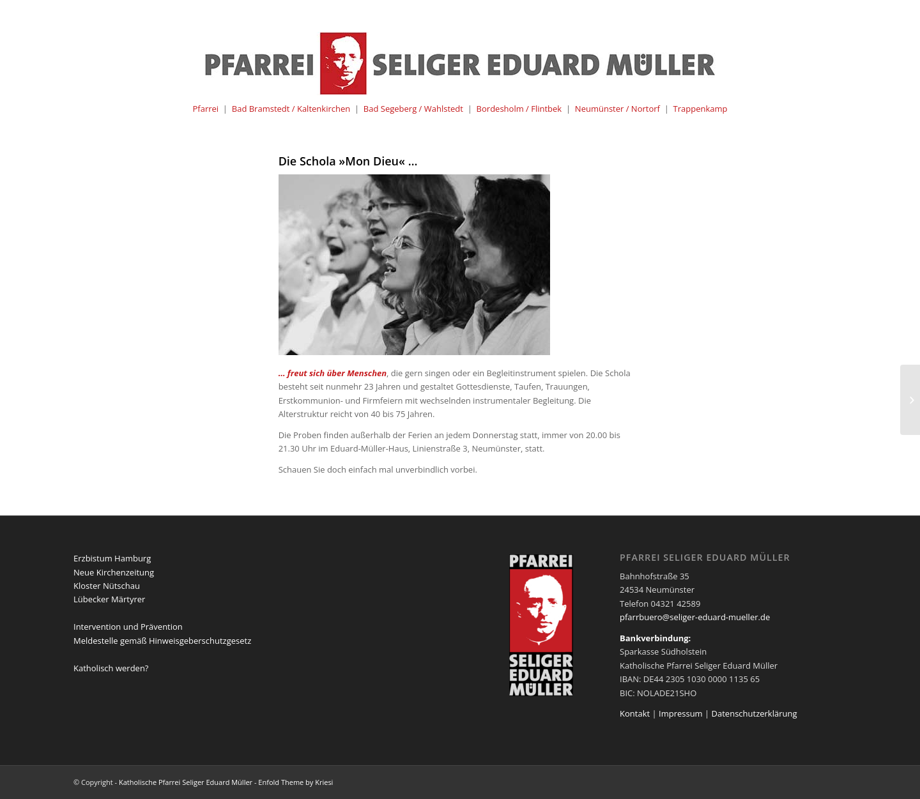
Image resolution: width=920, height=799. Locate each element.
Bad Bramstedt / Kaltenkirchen (291, 108)
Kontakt (635, 713)
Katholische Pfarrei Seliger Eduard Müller (185, 782)
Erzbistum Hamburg (112, 558)
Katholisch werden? (110, 668)
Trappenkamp (700, 108)
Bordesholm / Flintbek (519, 108)
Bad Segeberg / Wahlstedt (413, 108)
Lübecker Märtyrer (109, 599)
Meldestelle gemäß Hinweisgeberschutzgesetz (162, 640)
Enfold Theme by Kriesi (295, 782)
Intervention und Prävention (128, 626)
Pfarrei (205, 108)
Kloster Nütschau (106, 585)
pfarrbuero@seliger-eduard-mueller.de (695, 617)
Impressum (681, 713)
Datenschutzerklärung (754, 713)
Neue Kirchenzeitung (113, 572)
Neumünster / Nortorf (617, 108)
